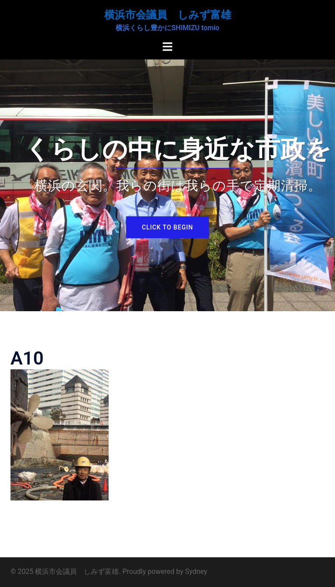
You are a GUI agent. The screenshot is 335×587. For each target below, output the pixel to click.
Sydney (196, 571)
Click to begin (167, 227)
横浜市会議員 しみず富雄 (167, 15)
